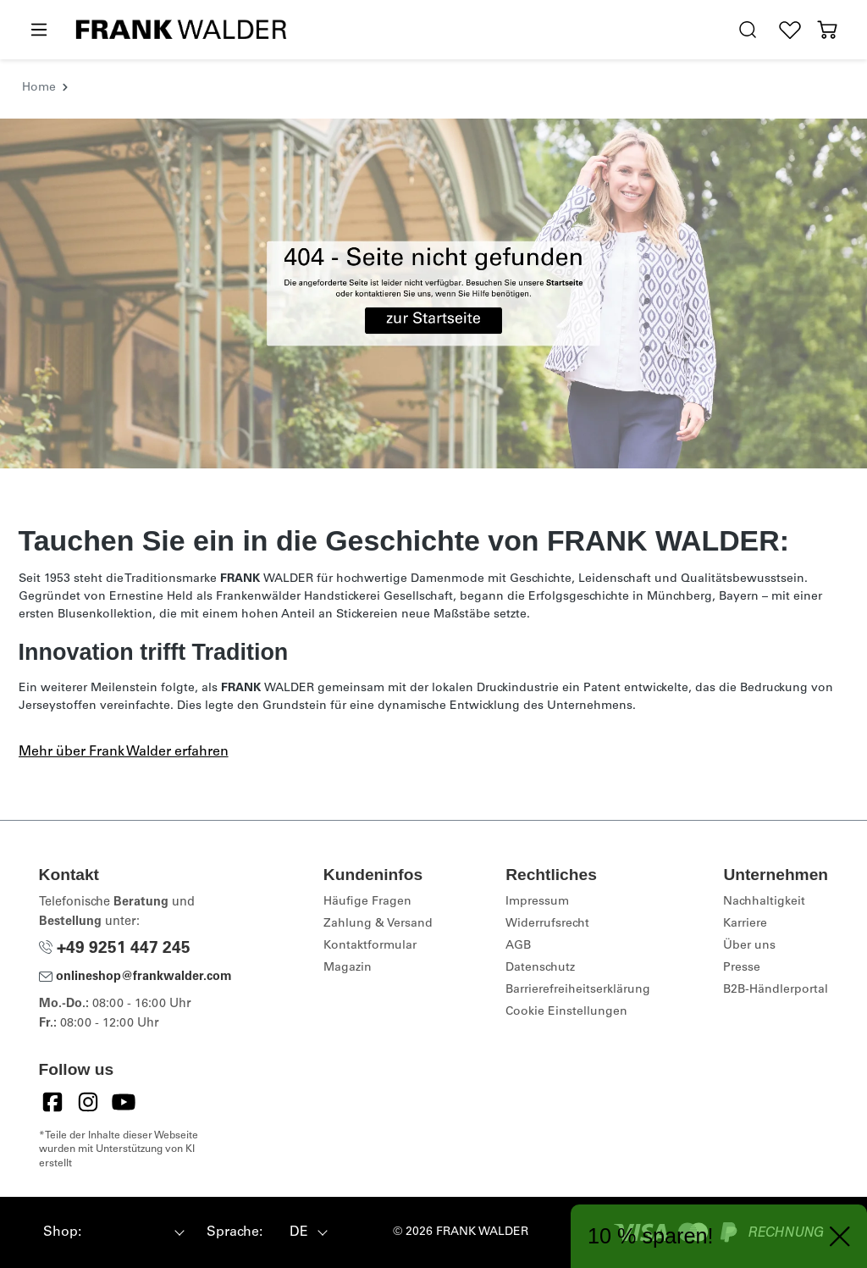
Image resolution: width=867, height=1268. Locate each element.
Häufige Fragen (367, 902)
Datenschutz (540, 968)
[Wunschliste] (789, 30)
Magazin (347, 968)
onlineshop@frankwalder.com (135, 977)
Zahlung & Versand (378, 924)
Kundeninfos (372, 874)
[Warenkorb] (827, 30)
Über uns (749, 946)
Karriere (745, 924)
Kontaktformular (370, 946)
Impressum (537, 902)
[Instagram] (88, 1102)
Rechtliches (551, 874)
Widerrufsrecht (547, 924)
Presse (741, 968)
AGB (518, 946)
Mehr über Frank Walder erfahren (124, 752)
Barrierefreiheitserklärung (577, 990)
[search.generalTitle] (747, 30)
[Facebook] (52, 1102)
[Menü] (38, 30)
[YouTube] (123, 1102)
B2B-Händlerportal (775, 990)
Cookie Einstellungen (566, 1012)
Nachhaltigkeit (764, 902)
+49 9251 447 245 (115, 949)
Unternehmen (775, 874)
